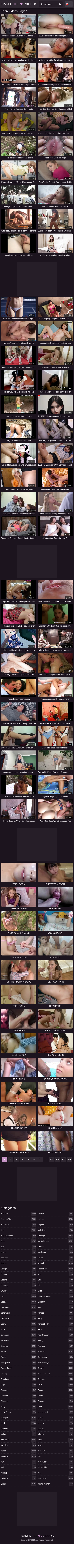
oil (55, 1285)
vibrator (55, 1434)
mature (55, 1247)
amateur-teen (18, 1219)
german (18, 1390)
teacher (55, 1401)
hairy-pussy (18, 1412)
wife (55, 1473)
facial (18, 1351)
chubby (18, 1291)
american (18, 1225)
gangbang (18, 1379)
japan (18, 1451)
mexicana (55, 1252)
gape (18, 1385)
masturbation (55, 1241)
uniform (55, 1423)
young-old (55, 1478)
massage (55, 1236)
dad (18, 1296)
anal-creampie (18, 1236)
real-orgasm (55, 1335)
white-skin (55, 1467)
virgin (55, 1440)
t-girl (55, 1385)
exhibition (18, 1340)
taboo (55, 1390)
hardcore (18, 1429)
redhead (55, 1346)
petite (55, 1329)
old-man (55, 1302)
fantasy (18, 1374)
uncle (55, 1418)
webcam (55, 1451)
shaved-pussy (55, 1374)
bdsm (18, 1252)
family (18, 1357)
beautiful (18, 1258)
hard (18, 1423)
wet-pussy (55, 1462)
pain (55, 1307)
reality (55, 1340)
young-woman (55, 1484)
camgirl (18, 1269)
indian (18, 1434)
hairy (18, 1407)
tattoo (55, 1396)
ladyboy (18, 1478)
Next (70, 1159)
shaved (55, 1368)
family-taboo (18, 1368)
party (55, 1318)
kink (18, 1467)
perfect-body (55, 1324)
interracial (18, 1440)
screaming (55, 1357)
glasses (18, 1401)
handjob (18, 1418)
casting (18, 1280)
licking (55, 1219)
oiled (55, 1291)
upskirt (55, 1429)
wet (55, 1456)
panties (55, 1313)
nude (55, 1274)
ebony (18, 1324)
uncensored (55, 1412)
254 (57, 1159)
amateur (18, 1214)
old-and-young (55, 1296)
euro (18, 1329)
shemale (55, 1379)
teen (55, 1407)
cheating (18, 1285)
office (55, 1280)
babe (18, 1241)
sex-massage (55, 1363)
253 (51, 1159)
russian (55, 1351)
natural (55, 1263)
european (18, 1335)
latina (18, 1484)
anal (18, 1230)
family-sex (18, 1363)
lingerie (55, 1225)
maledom (55, 1230)
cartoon (18, 1274)
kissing (18, 1473)
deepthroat (18, 1307)
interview (18, 1445)
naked (55, 1258)
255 (63, 1159)
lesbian (55, 1214)
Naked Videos (19, 4)
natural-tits (55, 1269)
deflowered (18, 1318)
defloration (18, 1313)
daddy (18, 1302)
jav (18, 1462)
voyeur (55, 1445)
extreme (18, 1346)
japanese (18, 1456)
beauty (18, 1263)
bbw (18, 1247)
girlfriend (18, 1396)
